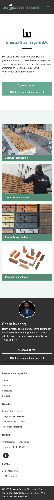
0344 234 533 (26, 85)
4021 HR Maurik (9, 476)
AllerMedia (23, 497)
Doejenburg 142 (10, 471)
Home (5, 380)
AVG (43, 493)
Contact (6, 396)
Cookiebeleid (33, 493)
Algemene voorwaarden (14, 493)
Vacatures (7, 391)
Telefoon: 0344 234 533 (13, 447)
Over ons (6, 385)
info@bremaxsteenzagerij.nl (27, 92)
